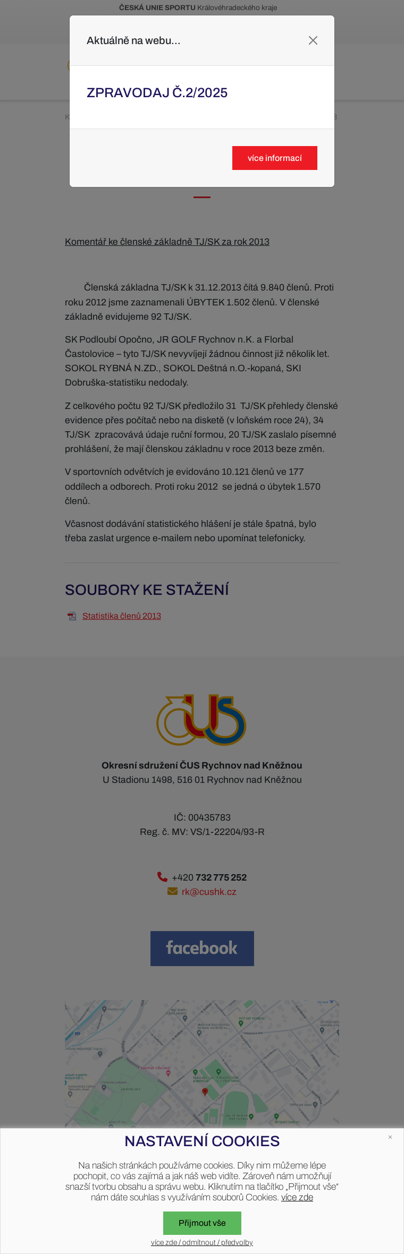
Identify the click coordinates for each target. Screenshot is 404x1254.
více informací (275, 158)
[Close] (313, 40)
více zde (297, 1197)
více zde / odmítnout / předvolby (202, 1243)
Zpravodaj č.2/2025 (157, 93)
